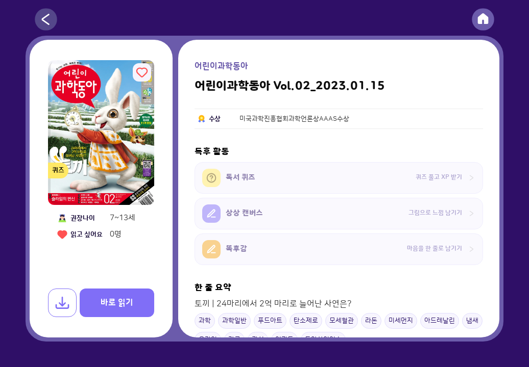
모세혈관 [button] (341, 320)
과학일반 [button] (234, 320)
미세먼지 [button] (401, 320)
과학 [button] (205, 320)
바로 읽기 (117, 302)
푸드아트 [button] (270, 320)
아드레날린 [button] (439, 320)
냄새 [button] (472, 320)
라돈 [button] (371, 320)
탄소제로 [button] (306, 320)
